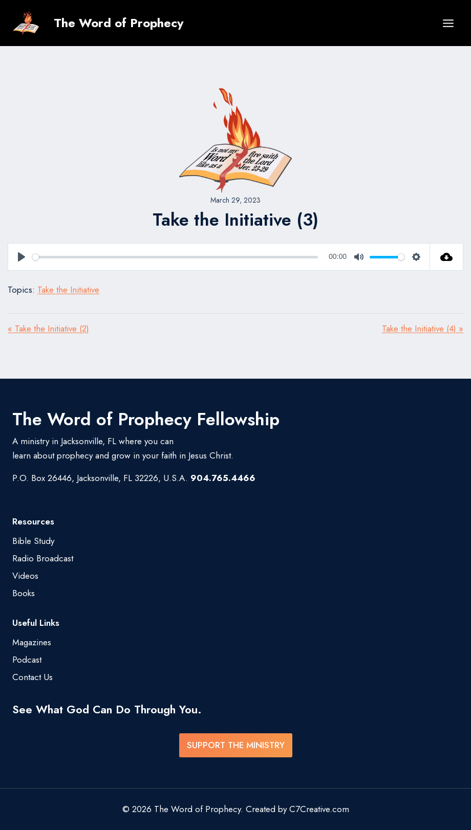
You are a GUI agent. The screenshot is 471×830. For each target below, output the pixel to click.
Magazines (31, 642)
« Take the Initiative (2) (48, 328)
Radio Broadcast (42, 558)
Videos (25, 576)
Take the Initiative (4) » (422, 328)
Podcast (26, 659)
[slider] (175, 257)
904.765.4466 (222, 478)
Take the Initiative (68, 289)
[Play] (21, 257)
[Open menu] (448, 23)
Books (23, 593)
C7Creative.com (319, 809)
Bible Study (33, 541)
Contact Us (32, 677)
